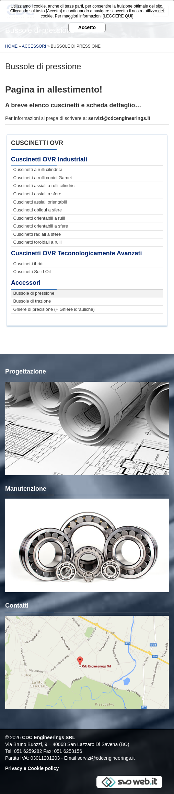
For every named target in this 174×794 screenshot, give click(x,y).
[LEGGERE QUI (117, 16)
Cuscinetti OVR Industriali (49, 159)
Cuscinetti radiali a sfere (37, 234)
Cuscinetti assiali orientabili (40, 202)
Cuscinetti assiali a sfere (37, 193)
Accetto (87, 27)
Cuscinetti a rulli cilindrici (37, 169)
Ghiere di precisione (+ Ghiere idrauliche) (54, 309)
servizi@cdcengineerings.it (106, 758)
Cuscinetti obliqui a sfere (37, 209)
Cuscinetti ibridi (28, 263)
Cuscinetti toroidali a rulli (37, 242)
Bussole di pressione (34, 293)
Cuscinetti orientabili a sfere (40, 226)
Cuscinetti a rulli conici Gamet (42, 177)
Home (11, 46)
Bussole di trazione (32, 301)
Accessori (34, 46)
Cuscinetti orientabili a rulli (39, 218)
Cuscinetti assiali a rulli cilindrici (44, 185)
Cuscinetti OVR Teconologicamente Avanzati (76, 253)
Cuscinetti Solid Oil (32, 271)
